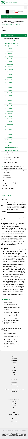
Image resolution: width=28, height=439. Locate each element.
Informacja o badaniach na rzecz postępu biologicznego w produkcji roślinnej (14, 167)
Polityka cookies (14, 421)
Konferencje (14, 360)
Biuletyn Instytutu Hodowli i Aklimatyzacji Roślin (14, 389)
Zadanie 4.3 (10, 119)
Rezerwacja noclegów (14, 414)
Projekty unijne (7, 159)
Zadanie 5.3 (10, 126)
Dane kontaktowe (14, 397)
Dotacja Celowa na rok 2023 (12, 145)
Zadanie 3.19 (10, 108)
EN (13, 12)
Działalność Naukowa (6, 21)
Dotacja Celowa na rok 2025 (12, 43)
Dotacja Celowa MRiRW (18, 21)
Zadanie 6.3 (10, 134)
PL (10, 12)
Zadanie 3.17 (10, 103)
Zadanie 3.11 (10, 87)
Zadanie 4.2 (10, 116)
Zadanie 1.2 (10, 51)
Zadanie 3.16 (10, 100)
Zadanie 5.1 (10, 121)
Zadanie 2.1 (10, 59)
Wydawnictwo (14, 382)
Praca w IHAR (5, 185)
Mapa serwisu (14, 418)
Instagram (14, 403)
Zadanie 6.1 (10, 129)
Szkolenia (14, 364)
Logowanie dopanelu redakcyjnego (8, 16)
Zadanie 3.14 (10, 95)
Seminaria (14, 362)
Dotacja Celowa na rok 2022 (12, 147)
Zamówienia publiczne (8, 188)
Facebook (14, 401)
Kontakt (14, 394)
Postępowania (14, 358)
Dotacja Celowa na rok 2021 (12, 150)
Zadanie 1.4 (10, 56)
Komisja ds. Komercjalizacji (9, 183)
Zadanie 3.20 (10, 111)
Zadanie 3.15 (10, 98)
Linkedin (14, 407)
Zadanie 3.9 (10, 82)
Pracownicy (5, 33)
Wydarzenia (14, 356)
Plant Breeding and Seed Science (14, 387)
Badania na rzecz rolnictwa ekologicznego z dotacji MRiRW (12, 163)
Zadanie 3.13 (10, 93)
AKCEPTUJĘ (20, 436)
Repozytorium (14, 391)
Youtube (14, 405)
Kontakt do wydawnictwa (14, 399)
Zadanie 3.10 (10, 85)
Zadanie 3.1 (10, 61)
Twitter (14, 412)
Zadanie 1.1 (10, 48)
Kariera (14, 424)
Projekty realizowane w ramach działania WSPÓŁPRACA (14, 171)
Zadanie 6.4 (10, 137)
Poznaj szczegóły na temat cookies (11, 436)
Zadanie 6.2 (10, 132)
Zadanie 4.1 (10, 113)
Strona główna (5, 20)
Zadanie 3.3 (10, 66)
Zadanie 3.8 (10, 79)
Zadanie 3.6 (10, 74)
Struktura (4, 30)
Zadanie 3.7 (10, 77)
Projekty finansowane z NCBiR (11, 157)
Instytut (12, 20)
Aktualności (14, 354)
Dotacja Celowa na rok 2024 (8, 22)
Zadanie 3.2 (10, 64)
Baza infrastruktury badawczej (11, 38)
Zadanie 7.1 (10, 139)
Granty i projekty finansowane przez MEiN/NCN (13, 153)
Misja (3, 27)
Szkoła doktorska (6, 177)
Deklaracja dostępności (8, 190)
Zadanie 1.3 (10, 53)
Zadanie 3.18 (10, 106)
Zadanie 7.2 (10, 142)
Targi (14, 367)
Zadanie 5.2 (10, 124)
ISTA (3, 180)
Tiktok (14, 410)
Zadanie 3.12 (10, 90)
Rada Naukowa (6, 175)
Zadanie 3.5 (10, 72)
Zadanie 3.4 (10, 69)
